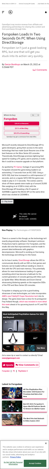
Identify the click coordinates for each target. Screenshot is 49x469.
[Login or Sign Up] (46, 12)
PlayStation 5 (23, 371)
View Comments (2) (27, 364)
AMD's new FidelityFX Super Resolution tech (20, 296)
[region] (24, 454)
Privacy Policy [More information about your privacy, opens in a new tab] (15, 457)
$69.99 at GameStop (22, 133)
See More (41, 348)
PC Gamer (18, 167)
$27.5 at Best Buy (21, 128)
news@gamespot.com (11, 358)
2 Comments (40, 70)
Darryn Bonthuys (13, 64)
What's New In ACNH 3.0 (9, 3)
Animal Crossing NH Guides (27, 3)
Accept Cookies (35, 463)
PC (14, 371)
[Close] (46, 443)
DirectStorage (24, 260)
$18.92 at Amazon (21, 123)
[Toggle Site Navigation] (3, 12)
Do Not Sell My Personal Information (13, 463)
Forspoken (10, 119)
